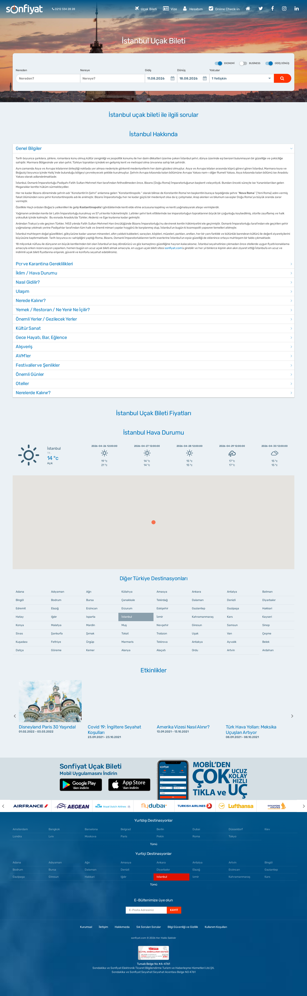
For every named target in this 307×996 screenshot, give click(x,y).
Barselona (91, 829)
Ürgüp (90, 642)
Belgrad (126, 829)
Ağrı (88, 591)
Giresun (197, 625)
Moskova (90, 836)
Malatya (56, 625)
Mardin (90, 625)
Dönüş (181, 70)
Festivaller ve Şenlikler (38, 365)
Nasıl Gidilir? (28, 282)
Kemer (90, 650)
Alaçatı (161, 650)
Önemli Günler (30, 374)
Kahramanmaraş (203, 617)
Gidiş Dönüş (277, 63)
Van (229, 633)
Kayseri (267, 617)
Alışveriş (24, 346)
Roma (196, 836)
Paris (124, 836)
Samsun (232, 625)
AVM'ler (23, 356)
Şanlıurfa (57, 633)
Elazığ (55, 608)
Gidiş (148, 70)
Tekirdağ (162, 600)
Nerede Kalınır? (31, 300)
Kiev (267, 829)
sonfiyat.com (173, 248)
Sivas (19, 633)
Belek (265, 642)
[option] (50, 715)
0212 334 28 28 (63, 9)
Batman (267, 591)
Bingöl (20, 600)
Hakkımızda (122, 927)
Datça (20, 650)
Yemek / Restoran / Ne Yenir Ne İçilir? (53, 309)
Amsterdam (20, 829)
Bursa (90, 600)
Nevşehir (162, 625)
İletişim (103, 927)
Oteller (22, 383)
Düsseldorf (236, 829)
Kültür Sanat (28, 328)
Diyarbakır (269, 600)
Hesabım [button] (193, 8)
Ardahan (268, 650)
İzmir (160, 617)
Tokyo (232, 836)
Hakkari (267, 608)
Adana (20, 591)
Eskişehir (162, 608)
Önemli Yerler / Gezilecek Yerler (46, 319)
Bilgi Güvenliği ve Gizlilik (183, 927)
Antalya (232, 591)
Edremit (21, 608)
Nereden (21, 70)
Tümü (153, 844)
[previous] (18, 715)
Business (250, 63)
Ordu (195, 650)
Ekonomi (225, 63)
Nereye (85, 70)
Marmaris (127, 642)
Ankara (196, 591)
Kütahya (126, 591)
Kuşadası (21, 642)
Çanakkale (128, 600)
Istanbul (162, 877)
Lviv (51, 836)
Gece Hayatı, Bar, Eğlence (41, 337)
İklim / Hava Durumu (36, 273)
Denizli (231, 600)
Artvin (231, 650)
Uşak (195, 633)
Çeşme (266, 633)
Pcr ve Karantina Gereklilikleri (44, 264)
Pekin (160, 836)
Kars (230, 617)
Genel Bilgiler (29, 148)
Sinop (266, 625)
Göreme (56, 650)
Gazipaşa (233, 608)
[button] (153, 522)
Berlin (160, 829)
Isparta (90, 617)
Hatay (20, 617)
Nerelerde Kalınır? (33, 392)
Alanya (125, 650)
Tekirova (162, 642)
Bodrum (56, 600)
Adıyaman (57, 591)
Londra (17, 836)
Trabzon (162, 633)
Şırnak (90, 633)
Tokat (125, 633)
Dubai (196, 829)
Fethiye (56, 642)
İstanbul (126, 617)
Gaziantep (198, 608)
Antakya (197, 642)
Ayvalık (231, 642)
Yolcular (214, 70)
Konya (20, 625)
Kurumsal (86, 927)
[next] (289, 715)
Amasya (162, 591)
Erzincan (91, 608)
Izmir (195, 877)
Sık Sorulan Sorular (148, 927)
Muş (124, 625)
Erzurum (126, 608)
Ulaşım (22, 291)
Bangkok (54, 829)
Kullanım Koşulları (216, 927)
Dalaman (198, 600)
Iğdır (54, 617)
